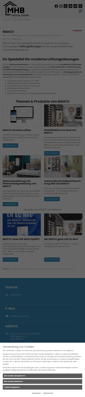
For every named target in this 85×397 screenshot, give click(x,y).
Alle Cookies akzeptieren (14, 376)
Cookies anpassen (12, 387)
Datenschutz (48, 393)
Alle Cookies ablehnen (13, 381)
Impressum (36, 393)
